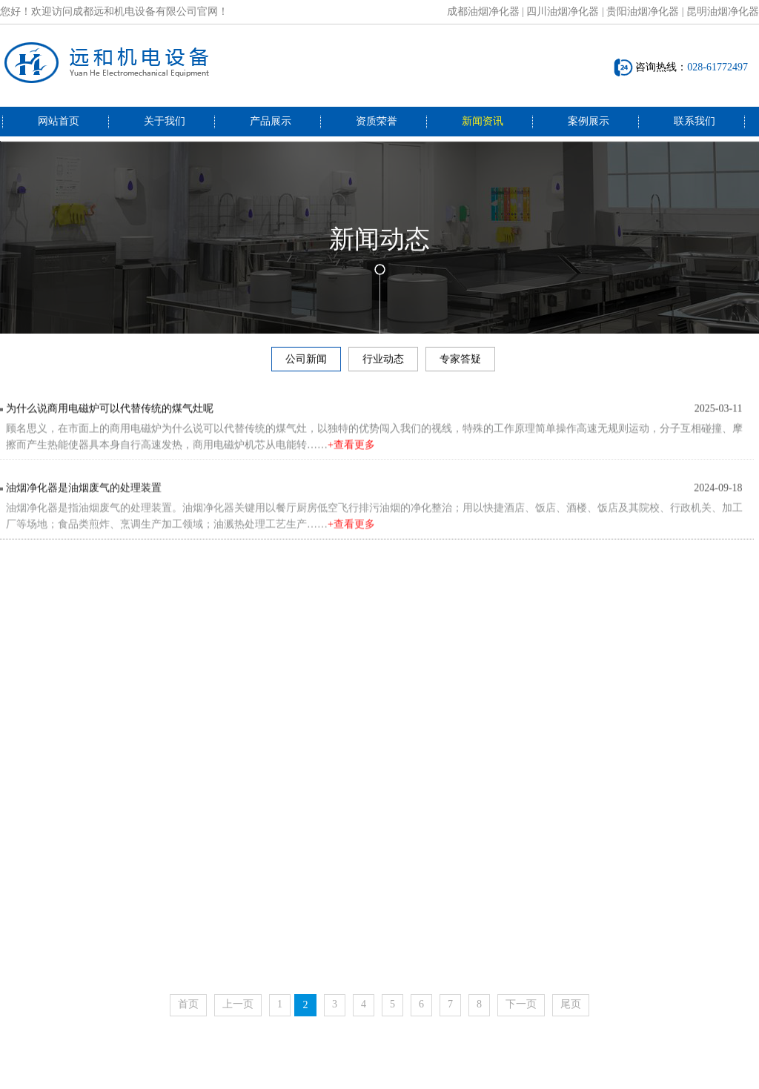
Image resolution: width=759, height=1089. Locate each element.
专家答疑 (460, 362)
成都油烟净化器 (483, 11)
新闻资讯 (482, 121)
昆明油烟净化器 (722, 11)
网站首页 (58, 121)
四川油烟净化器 (562, 11)
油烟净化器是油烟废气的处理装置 (84, 495)
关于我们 (164, 121)
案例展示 (588, 121)
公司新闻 (306, 362)
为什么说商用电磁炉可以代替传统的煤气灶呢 (109, 414)
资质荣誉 (376, 121)
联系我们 (694, 121)
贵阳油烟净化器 (642, 11)
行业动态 (383, 362)
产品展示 (270, 121)
